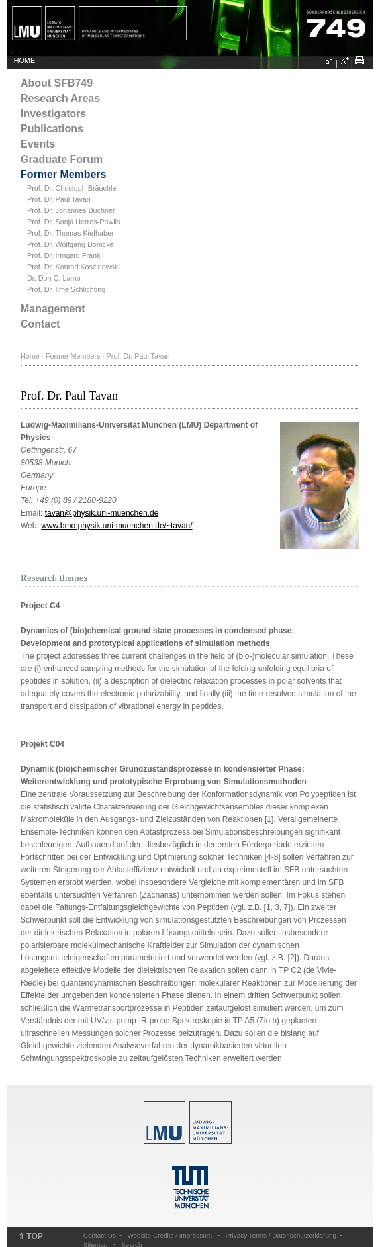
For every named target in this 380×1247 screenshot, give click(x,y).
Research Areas (60, 98)
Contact (40, 324)
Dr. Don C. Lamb (53, 278)
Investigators (53, 113)
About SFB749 (57, 83)
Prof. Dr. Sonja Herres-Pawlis (73, 222)
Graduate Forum (62, 159)
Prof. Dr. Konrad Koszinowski (73, 267)
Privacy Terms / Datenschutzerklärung (281, 1235)
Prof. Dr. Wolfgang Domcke (70, 244)
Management (53, 308)
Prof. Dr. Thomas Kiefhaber (70, 233)
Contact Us (99, 1235)
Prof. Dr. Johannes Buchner (71, 210)
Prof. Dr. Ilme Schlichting (66, 289)
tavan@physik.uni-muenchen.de (102, 513)
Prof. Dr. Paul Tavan (59, 199)
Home (30, 356)
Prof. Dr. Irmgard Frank (63, 255)
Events (38, 144)
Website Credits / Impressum (169, 1235)
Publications (52, 128)
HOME (24, 60)
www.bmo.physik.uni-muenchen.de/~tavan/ (116, 525)
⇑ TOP (30, 1236)
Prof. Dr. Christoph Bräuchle (71, 188)
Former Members (63, 174)
